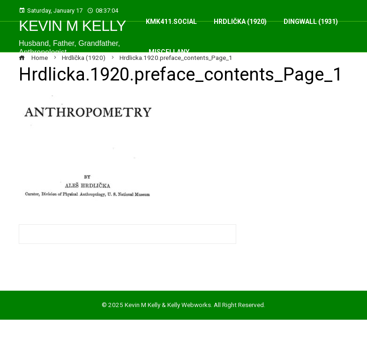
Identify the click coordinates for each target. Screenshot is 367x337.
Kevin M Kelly (72, 25)
